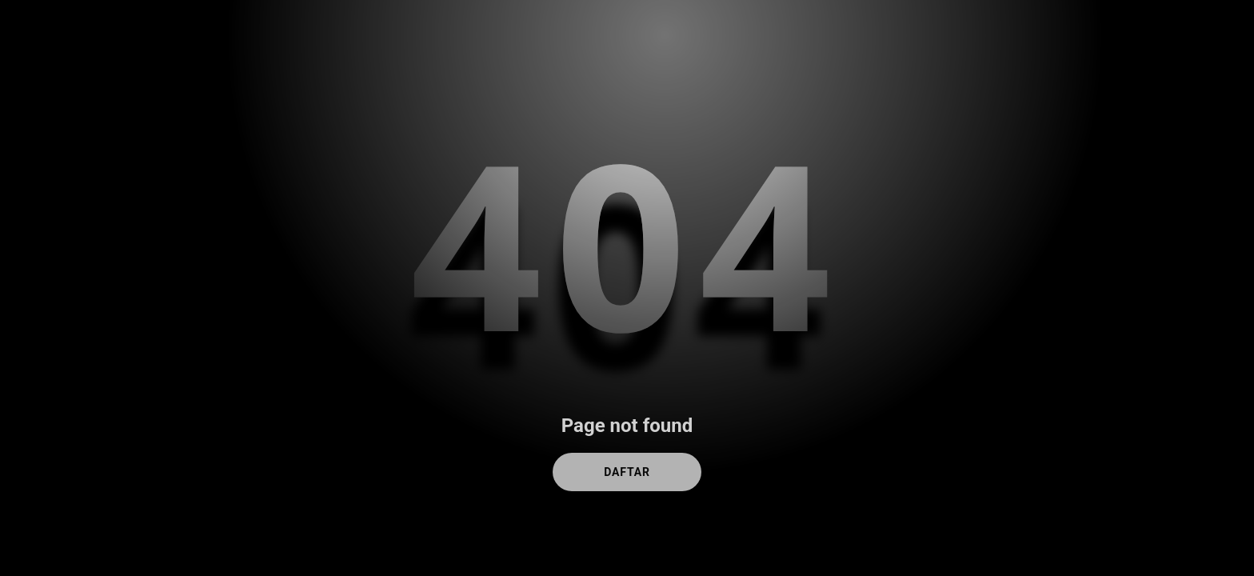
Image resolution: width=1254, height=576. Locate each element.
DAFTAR (626, 472)
